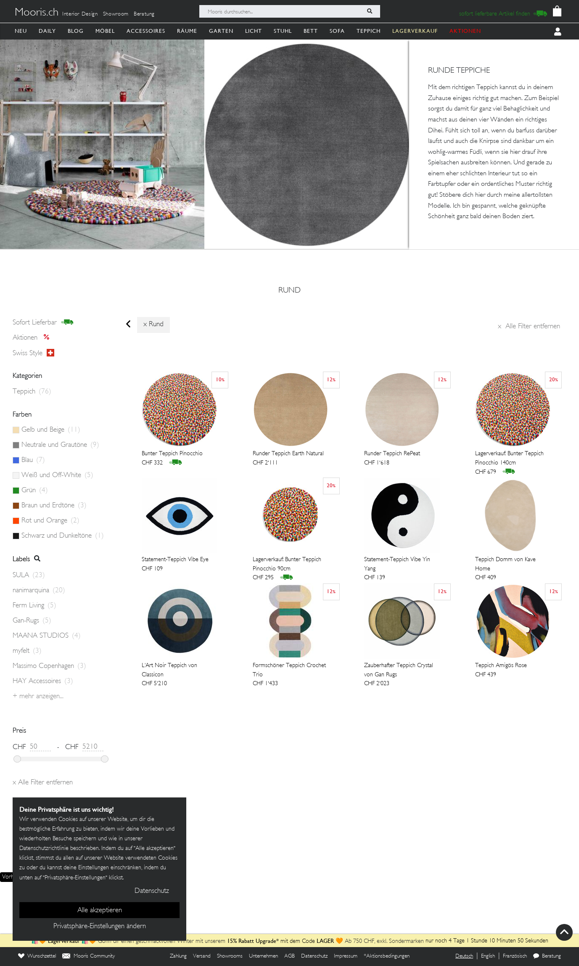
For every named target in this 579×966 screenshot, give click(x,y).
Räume (187, 31)
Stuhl (283, 31)
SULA (29, 575)
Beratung (144, 14)
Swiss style (33, 353)
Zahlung (178, 956)
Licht (253, 31)
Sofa (337, 31)
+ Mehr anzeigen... (38, 696)
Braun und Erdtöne (54, 505)
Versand (202, 956)
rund (289, 291)
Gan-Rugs (32, 621)
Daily (47, 31)
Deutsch (464, 956)
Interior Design (80, 14)
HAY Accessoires (43, 681)
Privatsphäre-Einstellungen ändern (99, 926)
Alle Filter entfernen (529, 326)
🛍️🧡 (39, 941)
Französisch (515, 956)
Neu (21, 31)
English (488, 956)
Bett (311, 31)
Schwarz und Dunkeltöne (62, 536)
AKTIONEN (465, 31)
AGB (289, 956)
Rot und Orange (50, 520)
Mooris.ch (36, 13)
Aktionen (33, 338)
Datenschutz (314, 956)
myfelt (27, 651)
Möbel (105, 31)
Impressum (345, 956)
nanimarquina (39, 590)
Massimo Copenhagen (49, 666)
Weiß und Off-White (57, 475)
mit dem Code (272, 941)
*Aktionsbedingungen (387, 956)
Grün (34, 490)
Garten (221, 31)
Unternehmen (263, 956)
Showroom (116, 14)
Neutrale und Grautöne (60, 445)
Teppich (369, 31)
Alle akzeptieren (99, 910)
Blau (33, 460)
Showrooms (230, 956)
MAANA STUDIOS (47, 636)
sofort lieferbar (43, 322)
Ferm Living (34, 605)
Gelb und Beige (50, 430)
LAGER (325, 940)
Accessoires (146, 31)
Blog (76, 31)
